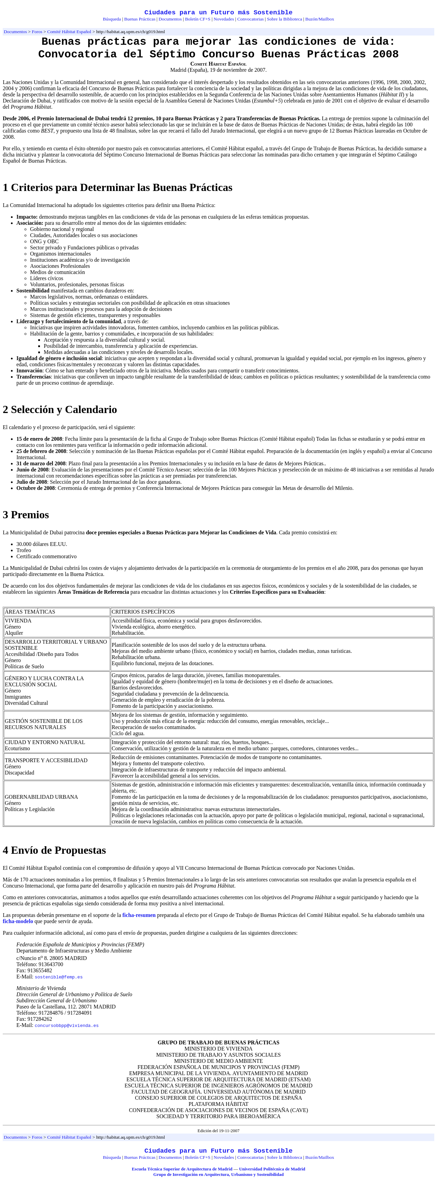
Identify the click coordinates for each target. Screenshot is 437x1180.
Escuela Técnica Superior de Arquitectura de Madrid (182, 1168)
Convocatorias (250, 19)
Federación (29, 944)
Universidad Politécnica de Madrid (272, 1168)
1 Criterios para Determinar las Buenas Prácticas (117, 187)
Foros (37, 31)
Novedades (224, 19)
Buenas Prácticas (139, 19)
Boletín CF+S (197, 19)
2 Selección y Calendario (60, 409)
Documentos (170, 19)
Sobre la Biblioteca (284, 19)
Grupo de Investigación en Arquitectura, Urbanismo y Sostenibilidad (218, 1174)
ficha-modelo (18, 921)
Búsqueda (112, 19)
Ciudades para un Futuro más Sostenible (218, 12)
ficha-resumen (139, 915)
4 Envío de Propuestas (54, 850)
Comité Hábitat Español (69, 31)
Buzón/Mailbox (319, 19)
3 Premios (26, 514)
